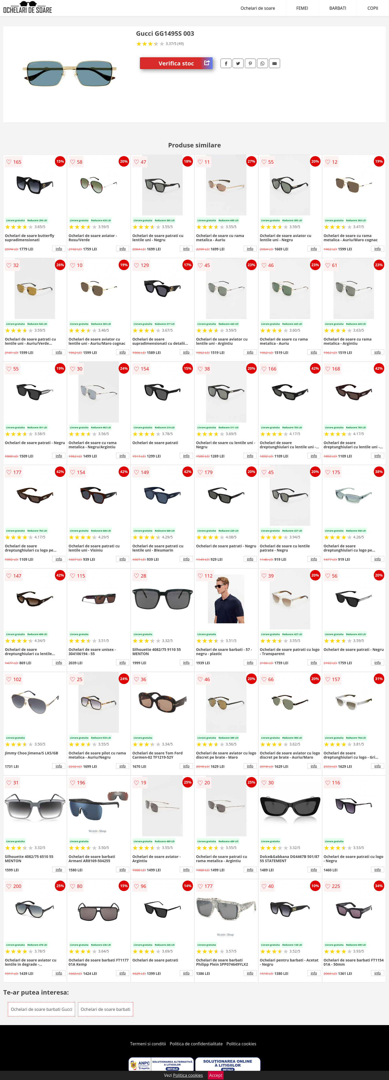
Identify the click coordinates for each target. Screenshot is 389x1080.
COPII (372, 8)
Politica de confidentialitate (196, 1044)
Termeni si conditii (148, 1044)
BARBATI (337, 8)
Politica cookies (241, 1044)
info (59, 248)
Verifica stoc (186, 63)
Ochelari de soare (258, 8)
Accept (215, 1075)
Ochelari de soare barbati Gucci (41, 1009)
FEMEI (302, 8)
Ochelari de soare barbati (105, 1009)
